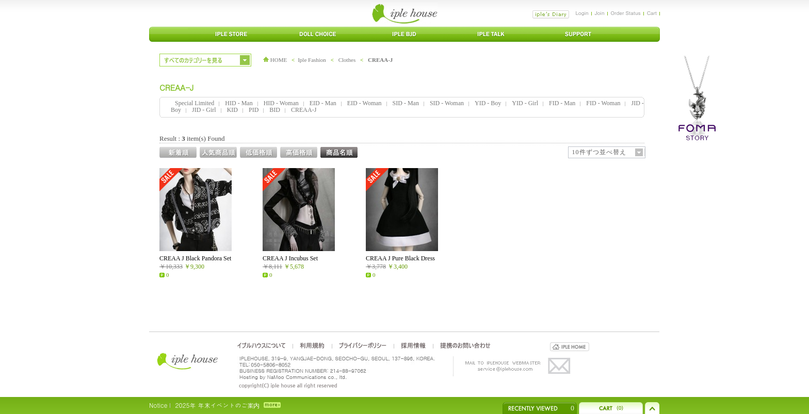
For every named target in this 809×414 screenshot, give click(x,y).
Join (600, 12)
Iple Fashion (312, 60)
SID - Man (406, 103)
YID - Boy (488, 103)
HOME (275, 60)
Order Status (626, 12)
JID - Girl (204, 109)
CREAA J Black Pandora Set (195, 258)
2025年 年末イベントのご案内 (217, 405)
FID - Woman (603, 103)
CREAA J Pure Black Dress (400, 258)
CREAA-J (380, 60)
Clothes (347, 60)
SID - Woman (447, 103)
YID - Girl (525, 103)
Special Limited (194, 103)
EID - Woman (364, 103)
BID (274, 109)
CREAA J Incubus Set (290, 258)
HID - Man (238, 103)
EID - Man (323, 103)
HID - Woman (281, 103)
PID (253, 109)
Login (581, 12)
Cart (652, 12)
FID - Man (562, 103)
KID (232, 109)
